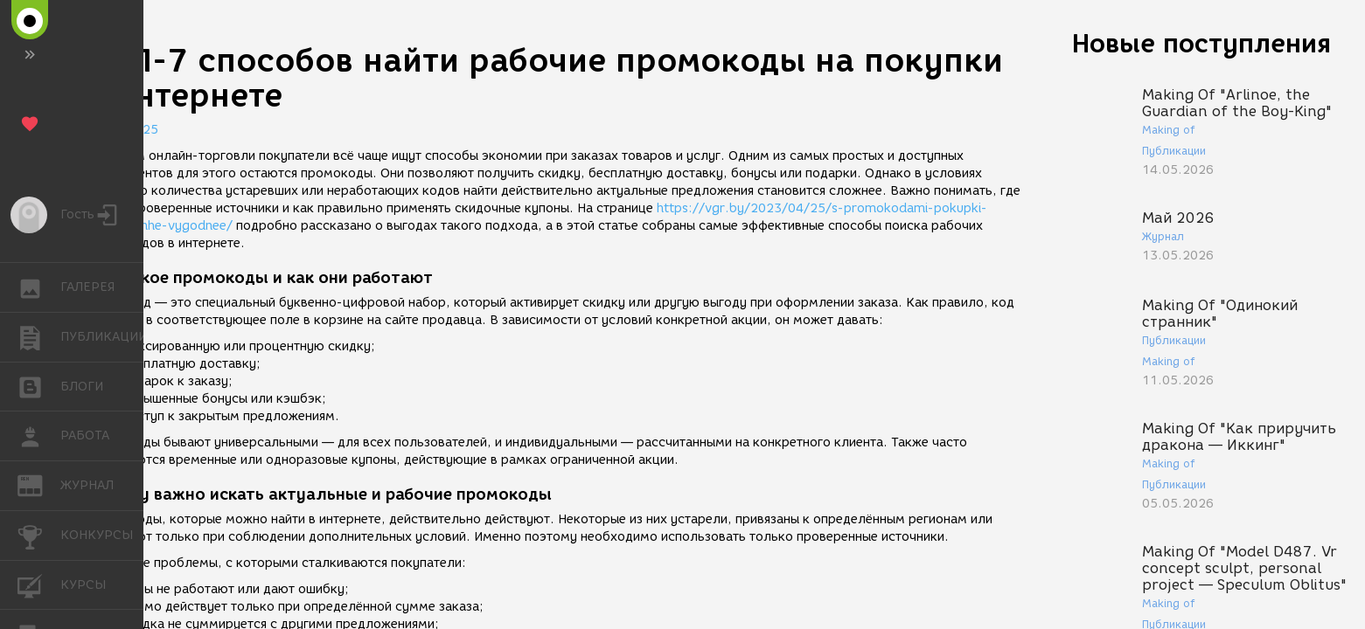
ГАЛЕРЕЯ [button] (38, 287)
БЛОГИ (38, 385)
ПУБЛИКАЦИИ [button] (38, 337)
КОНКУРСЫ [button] (38, 535)
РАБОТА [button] (38, 435)
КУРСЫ (38, 584)
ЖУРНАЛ (38, 484)
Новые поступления (1201, 43)
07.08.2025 (122, 129)
